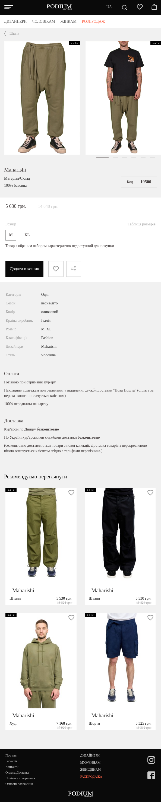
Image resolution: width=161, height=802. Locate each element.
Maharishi (15, 170)
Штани (14, 33)
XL (27, 235)
